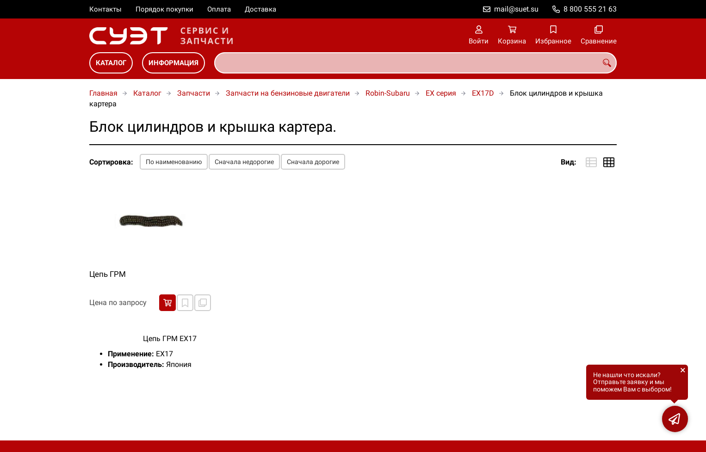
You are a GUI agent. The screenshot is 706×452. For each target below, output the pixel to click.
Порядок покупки (164, 9)
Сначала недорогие (244, 161)
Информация (173, 63)
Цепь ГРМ (107, 274)
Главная (103, 93)
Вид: (568, 162)
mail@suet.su (516, 9)
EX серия (441, 93)
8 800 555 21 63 (590, 9)
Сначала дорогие (313, 161)
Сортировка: (111, 162)
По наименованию (174, 161)
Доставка (260, 9)
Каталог (111, 63)
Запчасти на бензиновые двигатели (288, 93)
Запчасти (193, 93)
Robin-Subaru (387, 93)
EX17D (483, 93)
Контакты (105, 9)
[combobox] (415, 62)
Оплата (219, 9)
